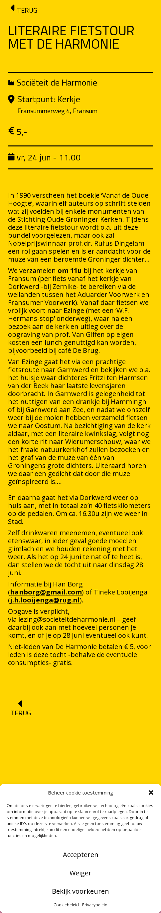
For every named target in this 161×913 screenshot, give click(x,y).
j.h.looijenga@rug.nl (45, 599)
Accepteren (80, 854)
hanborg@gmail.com (46, 591)
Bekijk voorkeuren (80, 891)
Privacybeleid (94, 905)
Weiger (80, 872)
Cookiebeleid (66, 905)
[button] (151, 792)
